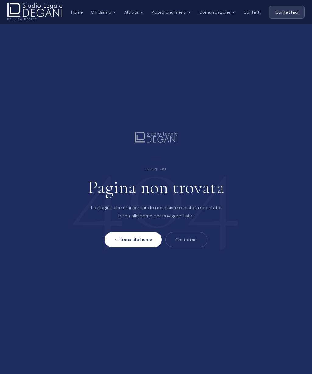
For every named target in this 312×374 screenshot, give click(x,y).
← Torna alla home (133, 239)
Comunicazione (217, 12)
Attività (134, 12)
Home (77, 12)
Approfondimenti (171, 12)
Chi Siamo (103, 12)
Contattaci (286, 12)
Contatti (252, 12)
